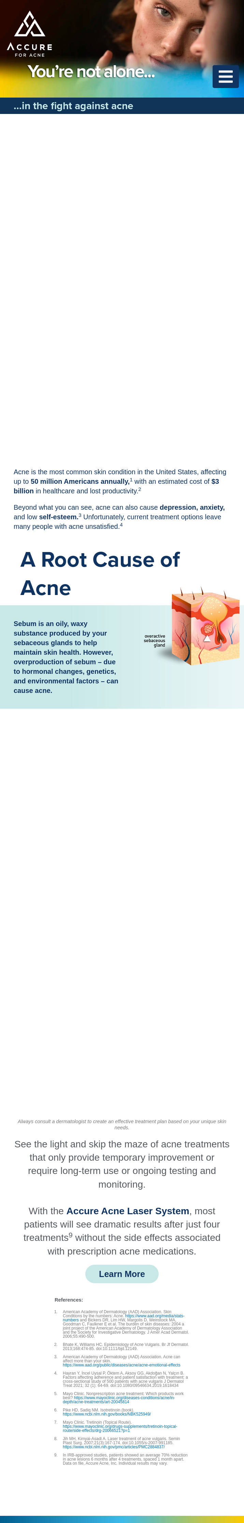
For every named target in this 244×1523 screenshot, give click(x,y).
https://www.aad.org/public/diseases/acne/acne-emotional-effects (122, 1365)
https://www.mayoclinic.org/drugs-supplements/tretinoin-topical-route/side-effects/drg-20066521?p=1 (120, 1428)
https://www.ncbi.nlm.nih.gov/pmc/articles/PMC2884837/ (114, 1447)
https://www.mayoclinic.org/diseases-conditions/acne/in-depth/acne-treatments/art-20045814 (119, 1399)
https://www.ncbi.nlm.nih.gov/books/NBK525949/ (107, 1414)
